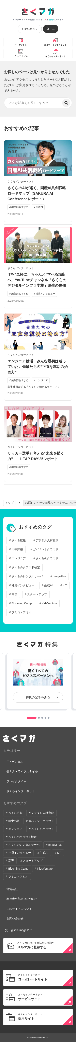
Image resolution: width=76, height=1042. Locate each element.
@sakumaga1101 (19, 930)
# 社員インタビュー (21, 585)
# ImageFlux (58, 576)
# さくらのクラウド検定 (24, 567)
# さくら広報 (17, 540)
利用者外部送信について (22, 898)
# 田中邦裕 (16, 549)
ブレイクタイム (21, 56)
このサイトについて (19, 908)
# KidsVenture (48, 603)
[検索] (66, 103)
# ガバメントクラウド (45, 549)
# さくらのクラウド (46, 558)
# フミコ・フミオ (20, 612)
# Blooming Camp (20, 603)
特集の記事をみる (38, 697)
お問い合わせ (30, 28)
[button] (31, 718)
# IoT (63, 585)
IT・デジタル (21, 45)
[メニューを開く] (50, 29)
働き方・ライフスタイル (55, 45)
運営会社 (12, 889)
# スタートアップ (36, 594)
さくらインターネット (55, 56)
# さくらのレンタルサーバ (26, 576)
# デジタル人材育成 (46, 540)
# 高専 (13, 594)
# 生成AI (47, 585)
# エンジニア (17, 558)
